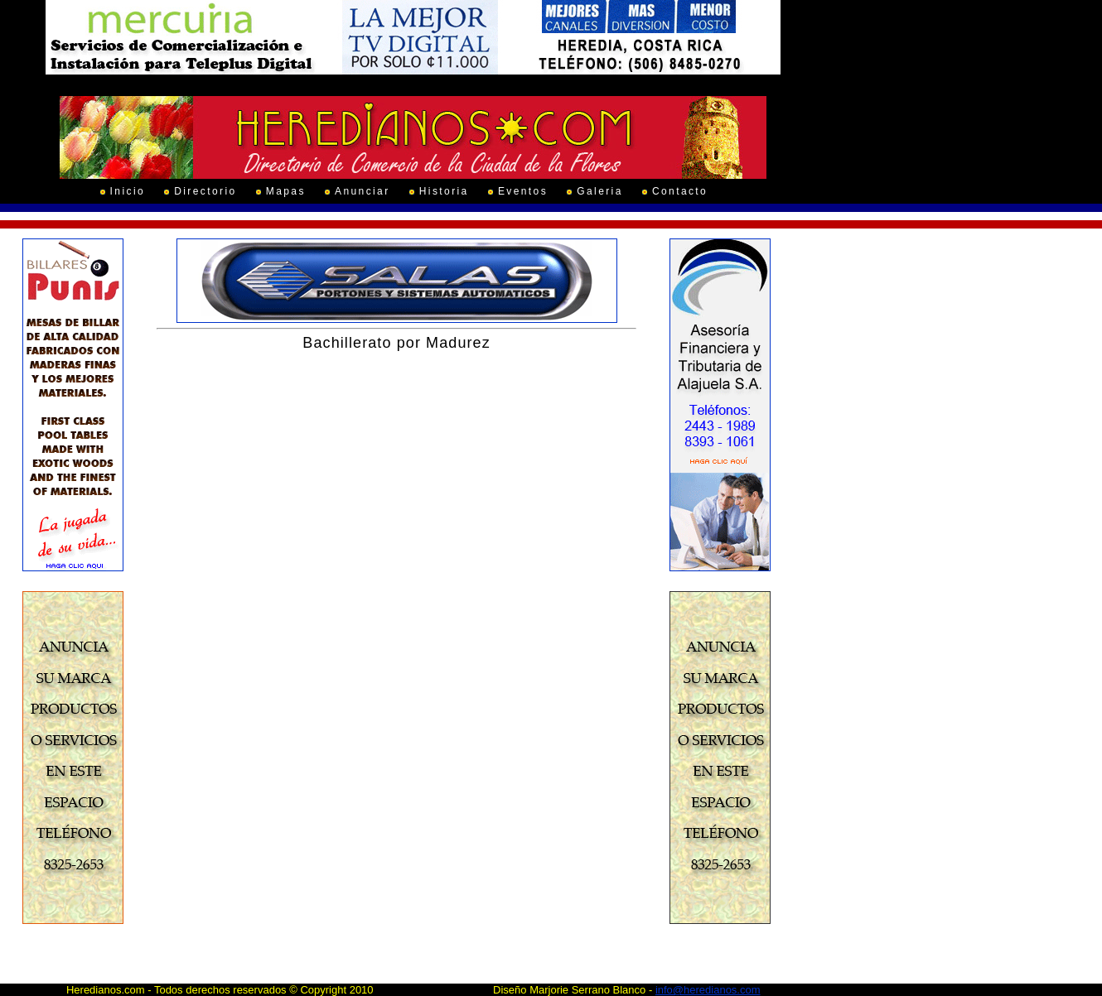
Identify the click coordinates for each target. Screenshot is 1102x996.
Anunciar (362, 191)
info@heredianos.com (708, 990)
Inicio (127, 191)
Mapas (286, 191)
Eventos (523, 191)
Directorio (205, 191)
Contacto (680, 191)
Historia (444, 191)
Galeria (599, 191)
